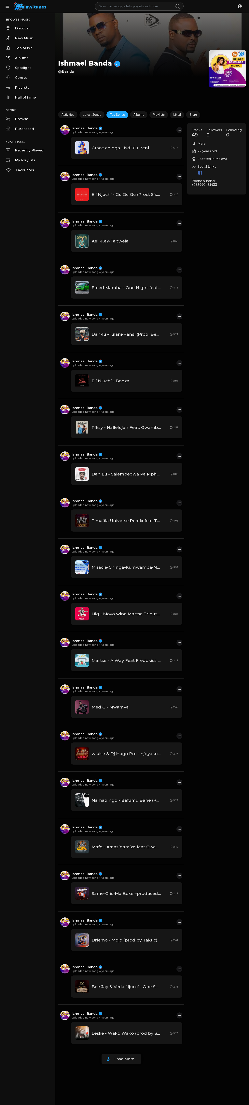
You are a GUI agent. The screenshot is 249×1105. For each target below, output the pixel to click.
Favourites (20, 170)
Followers (214, 133)
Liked (177, 115)
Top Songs (117, 115)
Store (193, 115)
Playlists (17, 87)
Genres (17, 77)
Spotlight (18, 68)
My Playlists (20, 160)
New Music (20, 38)
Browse (17, 119)
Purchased (20, 129)
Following (234, 133)
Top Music (19, 48)
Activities (68, 115)
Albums (17, 58)
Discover (18, 28)
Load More (124, 1059)
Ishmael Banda (89, 63)
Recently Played (25, 150)
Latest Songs (92, 115)
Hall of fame (21, 97)
